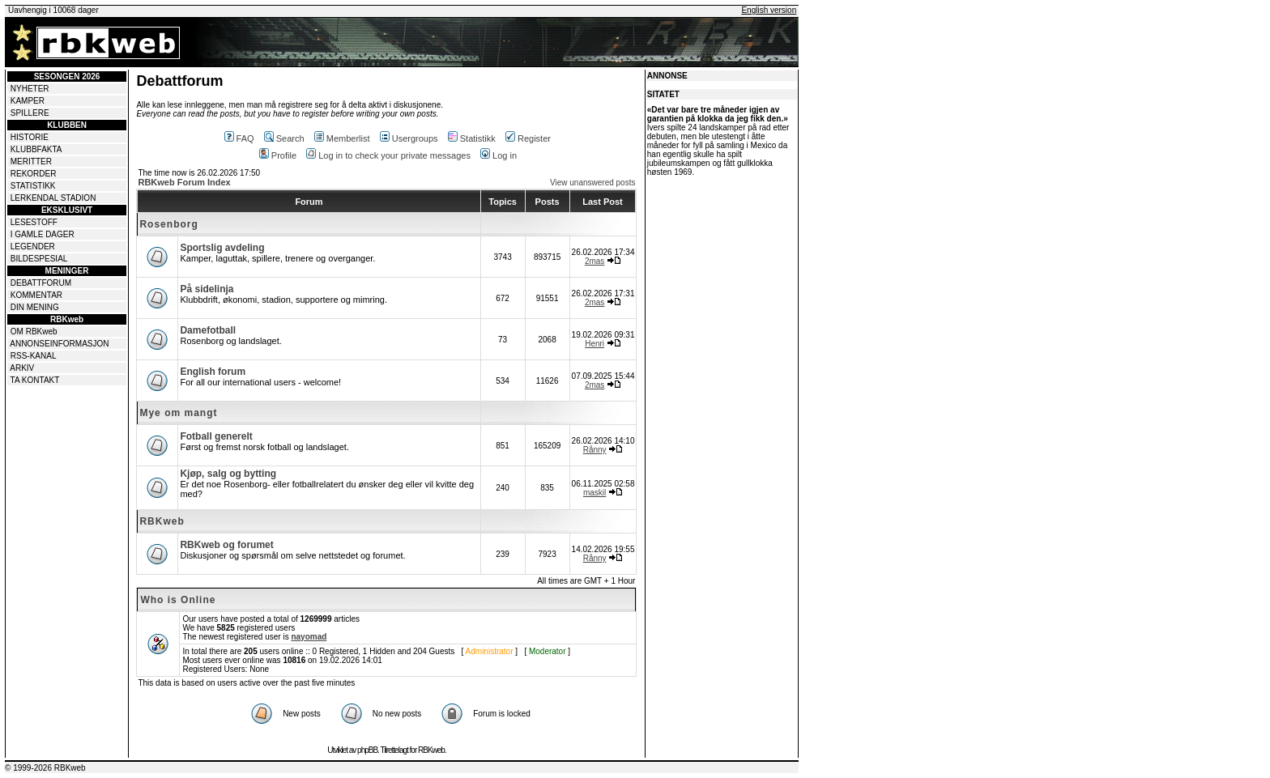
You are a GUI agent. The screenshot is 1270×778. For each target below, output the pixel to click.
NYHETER (30, 88)
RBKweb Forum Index (184, 182)
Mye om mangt (178, 413)
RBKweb (161, 521)
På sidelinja (206, 289)
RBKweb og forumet (226, 545)
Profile (277, 155)
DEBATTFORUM (41, 282)
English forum (212, 371)
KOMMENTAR (36, 295)
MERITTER (31, 161)
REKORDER (34, 173)
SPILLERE (30, 112)
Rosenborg (168, 224)
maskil (594, 492)
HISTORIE (30, 137)
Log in (498, 155)
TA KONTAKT (35, 380)
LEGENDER (33, 246)
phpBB (367, 750)
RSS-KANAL (34, 355)
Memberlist (342, 138)
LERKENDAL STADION (53, 197)
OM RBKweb (34, 331)
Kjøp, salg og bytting (228, 473)
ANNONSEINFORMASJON (59, 343)
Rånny (595, 449)
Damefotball (208, 330)
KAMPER (28, 100)
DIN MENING (35, 307)
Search (284, 138)
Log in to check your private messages (388, 155)
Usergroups (409, 138)
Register (528, 138)
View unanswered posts (592, 182)
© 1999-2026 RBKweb (45, 767)
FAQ (239, 138)
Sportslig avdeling (222, 247)
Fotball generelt (216, 436)
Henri (594, 343)
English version (768, 10)
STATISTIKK (33, 185)
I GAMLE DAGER (43, 234)
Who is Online (177, 600)
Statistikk (472, 138)
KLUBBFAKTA (36, 149)
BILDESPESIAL (39, 258)
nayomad (308, 636)
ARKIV (22, 367)
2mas (594, 261)
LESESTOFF (34, 222)
